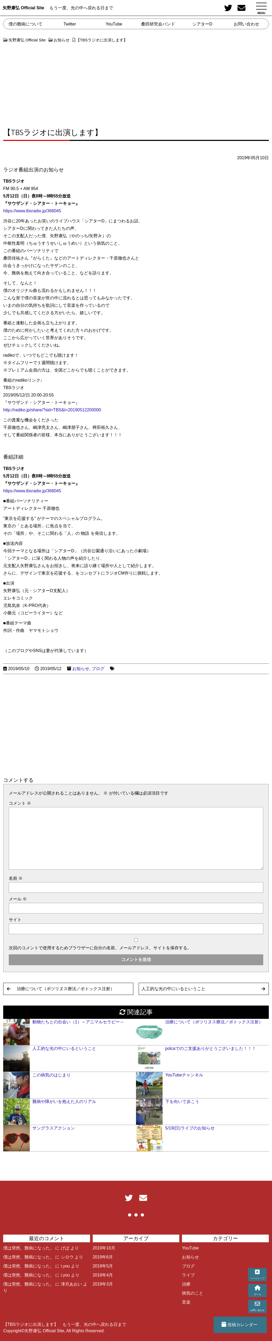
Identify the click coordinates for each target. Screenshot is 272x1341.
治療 (186, 1284)
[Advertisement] (136, 83)
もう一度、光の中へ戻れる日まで (81, 8)
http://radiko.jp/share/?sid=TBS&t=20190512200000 (52, 410)
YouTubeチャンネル (184, 1075)
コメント (20, 803)
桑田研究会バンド (158, 24)
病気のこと (192, 1293)
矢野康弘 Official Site (23, 8)
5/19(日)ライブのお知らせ (190, 1128)
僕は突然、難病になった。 (28, 1248)
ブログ (98, 668)
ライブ (188, 1275)
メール (18, 899)
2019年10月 (104, 1248)
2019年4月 (103, 1275)
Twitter (69, 24)
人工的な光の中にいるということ (173, 988)
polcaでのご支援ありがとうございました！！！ (210, 1048)
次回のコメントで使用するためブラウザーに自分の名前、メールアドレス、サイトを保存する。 (100, 948)
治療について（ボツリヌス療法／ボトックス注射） (65, 988)
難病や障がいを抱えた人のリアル (64, 1101)
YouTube (113, 24)
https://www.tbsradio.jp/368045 (32, 211)
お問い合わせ (246, 24)
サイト (15, 919)
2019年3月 (103, 1284)
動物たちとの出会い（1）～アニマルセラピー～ (78, 1022)
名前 (16, 878)
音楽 (186, 1302)
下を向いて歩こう (182, 1101)
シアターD (202, 24)
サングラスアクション (53, 1128)
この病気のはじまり (51, 1075)
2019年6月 (103, 1257)
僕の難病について (25, 24)
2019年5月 (103, 1266)
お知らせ (80, 668)
